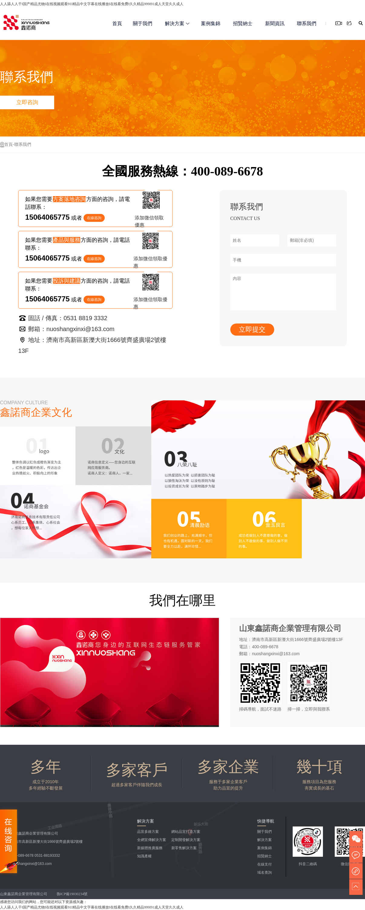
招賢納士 (242, 23)
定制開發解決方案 (185, 840)
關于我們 (142, 23)
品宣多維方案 (148, 832)
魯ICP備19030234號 (73, 894)
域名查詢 (264, 872)
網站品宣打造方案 (185, 832)
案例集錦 (210, 23)
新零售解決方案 (184, 848)
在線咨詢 (94, 218)
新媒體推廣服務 (150, 848)
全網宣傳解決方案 (151, 840)
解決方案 (177, 23)
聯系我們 (306, 23)
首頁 (117, 23)
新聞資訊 (274, 23)
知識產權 (144, 856)
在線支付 (264, 864)
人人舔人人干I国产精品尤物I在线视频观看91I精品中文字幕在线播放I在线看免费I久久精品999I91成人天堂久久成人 (91, 4)
